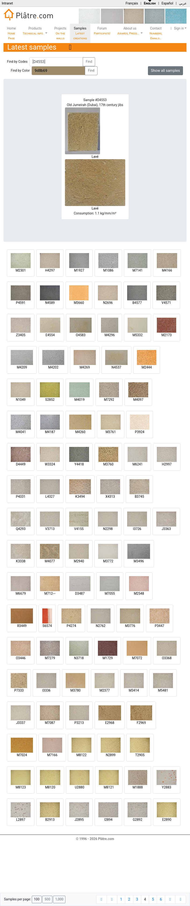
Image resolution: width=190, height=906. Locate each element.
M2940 (79, 561)
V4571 (166, 303)
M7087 (50, 723)
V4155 (78, 529)
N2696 (108, 303)
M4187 (50, 432)
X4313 (110, 496)
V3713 (49, 529)
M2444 (147, 367)
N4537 (116, 367)
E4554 (50, 335)
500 (47, 899)
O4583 (80, 335)
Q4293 (20, 529)
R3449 (21, 626)
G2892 (137, 819)
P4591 (20, 303)
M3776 (130, 626)
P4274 (71, 626)
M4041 (21, 432)
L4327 (49, 496)
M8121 (109, 787)
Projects (60, 33)
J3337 (20, 723)
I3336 (46, 690)
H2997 (167, 464)
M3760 (108, 464)
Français (131, 3)
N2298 (108, 529)
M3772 (108, 561)
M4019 (79, 399)
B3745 (139, 496)
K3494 (80, 496)
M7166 (52, 755)
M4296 (109, 335)
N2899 (110, 755)
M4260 (80, 432)
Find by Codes (17, 61)
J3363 (166, 529)
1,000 (59, 899)
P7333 (19, 690)
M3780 (75, 690)
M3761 (111, 432)
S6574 (47, 626)
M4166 (167, 270)
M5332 (138, 335)
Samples (80, 33)
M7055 (110, 593)
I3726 (137, 529)
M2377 (105, 690)
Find (89, 62)
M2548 (139, 593)
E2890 (166, 819)
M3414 (134, 690)
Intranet (7, 3)
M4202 (53, 367)
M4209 (22, 367)
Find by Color (20, 70)
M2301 (21, 270)
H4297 (50, 270)
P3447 (159, 626)
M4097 (138, 399)
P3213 (79, 723)
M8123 (21, 787)
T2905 (140, 755)
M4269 (85, 367)
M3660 (79, 303)
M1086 (108, 270)
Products (34, 30)
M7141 (138, 270)
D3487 (80, 593)
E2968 (109, 723)
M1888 (138, 787)
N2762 (100, 626)
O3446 (20, 658)
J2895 (79, 819)
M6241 (138, 464)
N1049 (20, 399)
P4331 (20, 496)
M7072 (137, 658)
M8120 (50, 787)
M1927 (79, 270)
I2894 (108, 819)
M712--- (49, 593)
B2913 (49, 819)
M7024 (22, 755)
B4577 (137, 303)
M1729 (108, 658)
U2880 (79, 787)
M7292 (109, 399)
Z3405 (20, 335)
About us (128, 30)
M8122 (81, 755)
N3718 (79, 658)
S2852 (50, 399)
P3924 (139, 432)
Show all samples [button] (165, 70)
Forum (102, 30)
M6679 (21, 593)
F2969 (141, 723)
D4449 (20, 464)
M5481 (163, 690)
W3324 (50, 464)
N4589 (50, 303)
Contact (156, 33)
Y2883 (166, 787)
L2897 (20, 819)
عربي (182, 3)
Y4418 (79, 464)
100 (36, 899)
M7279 (50, 658)
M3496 (139, 561)
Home (11, 33)
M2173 (166, 335)
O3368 (167, 658)
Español (167, 3)
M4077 (50, 561)
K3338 (20, 561)
